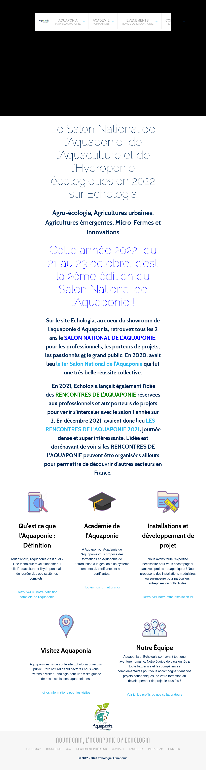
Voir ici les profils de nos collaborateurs (154, 694)
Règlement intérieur (91, 748)
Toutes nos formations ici (102, 587)
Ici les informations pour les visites (65, 692)
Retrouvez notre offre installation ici (168, 597)
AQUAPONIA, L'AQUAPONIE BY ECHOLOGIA (103, 740)
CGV (68, 748)
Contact (118, 748)
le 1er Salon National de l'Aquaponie (99, 364)
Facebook (136, 748)
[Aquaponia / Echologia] (103, 716)
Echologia (33, 748)
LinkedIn (174, 748)
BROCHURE (53, 748)
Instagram (155, 748)
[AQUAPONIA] (43, 21)
